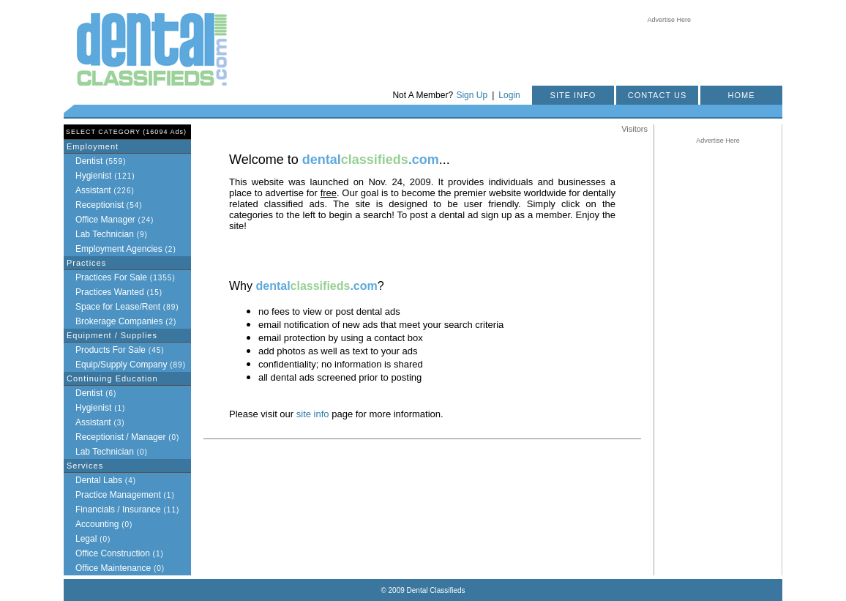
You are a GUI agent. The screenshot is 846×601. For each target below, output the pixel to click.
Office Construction (112, 553)
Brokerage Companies (118, 321)
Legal (86, 539)
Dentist (88, 161)
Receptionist (99, 205)
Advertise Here (670, 19)
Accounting (97, 524)
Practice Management (118, 495)
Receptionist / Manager (120, 437)
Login (509, 95)
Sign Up (471, 95)
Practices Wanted (109, 292)
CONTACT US (657, 95)
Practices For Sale (111, 277)
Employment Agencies (118, 249)
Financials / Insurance (118, 509)
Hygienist (93, 176)
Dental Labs (98, 480)
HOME (741, 95)
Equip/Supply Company (121, 364)
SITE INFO (573, 95)
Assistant (93, 190)
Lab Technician (104, 234)
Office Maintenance (113, 568)
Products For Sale (110, 350)
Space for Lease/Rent (117, 307)
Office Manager (105, 219)
